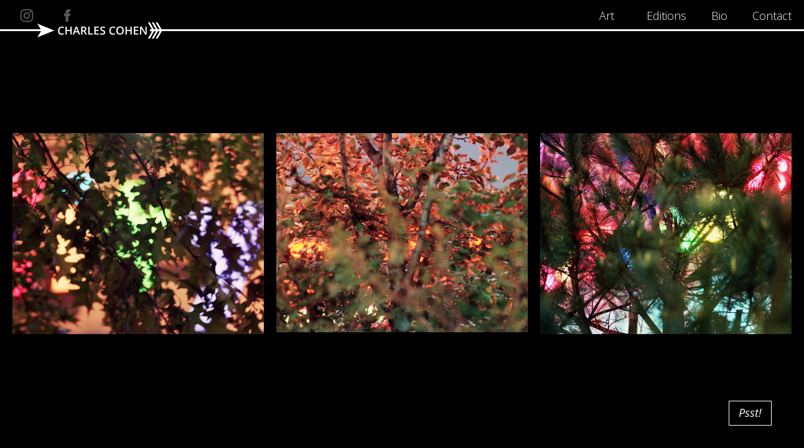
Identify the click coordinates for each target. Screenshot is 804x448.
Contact (772, 15)
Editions (666, 15)
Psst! (750, 412)
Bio (719, 15)
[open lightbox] (138, 49)
